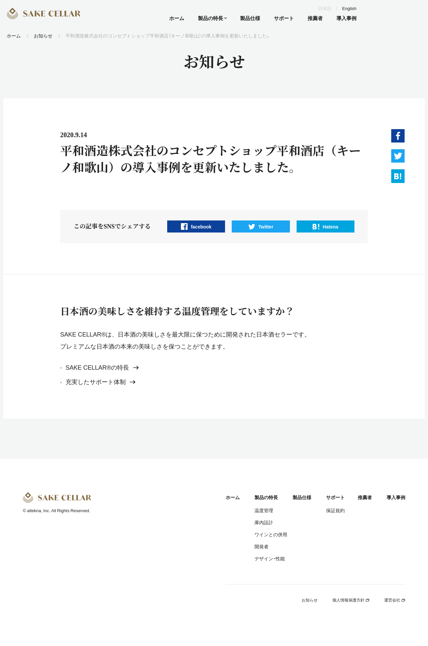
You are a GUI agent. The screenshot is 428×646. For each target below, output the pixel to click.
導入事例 (396, 497)
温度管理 (263, 510)
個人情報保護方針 (350, 600)
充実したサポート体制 (100, 382)
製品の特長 (266, 497)
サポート (335, 497)
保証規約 (335, 510)
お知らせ (43, 35)
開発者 (261, 546)
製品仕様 (302, 497)
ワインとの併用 (270, 534)
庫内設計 (263, 522)
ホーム (14, 35)
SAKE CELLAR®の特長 (102, 367)
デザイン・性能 (269, 558)
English (349, 8)
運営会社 (394, 600)
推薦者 (365, 497)
